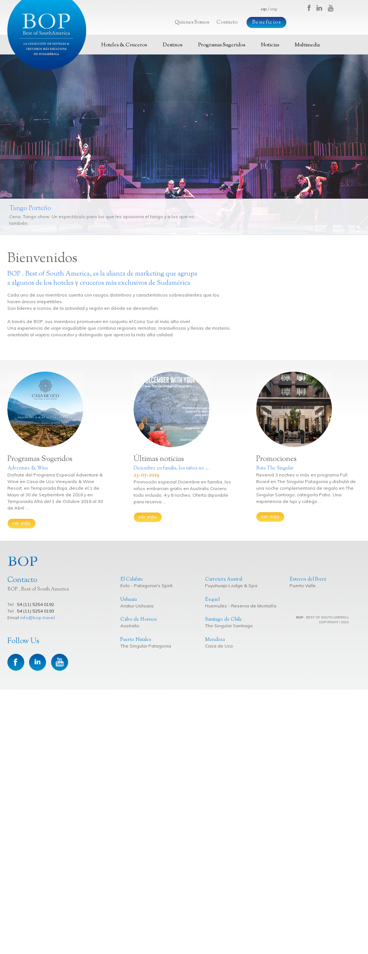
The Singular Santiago (229, 625)
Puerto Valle (303, 585)
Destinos (172, 45)
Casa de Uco (219, 646)
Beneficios (266, 22)
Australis (129, 625)
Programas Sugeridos (221, 45)
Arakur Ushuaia (136, 606)
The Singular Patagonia (145, 646)
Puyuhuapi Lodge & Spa (231, 585)
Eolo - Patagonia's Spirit (146, 585)
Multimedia (307, 45)
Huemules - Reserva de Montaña (240, 606)
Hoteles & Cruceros (124, 45)
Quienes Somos (192, 22)
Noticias (270, 45)
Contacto (226, 22)
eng (273, 9)
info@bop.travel (37, 617)
